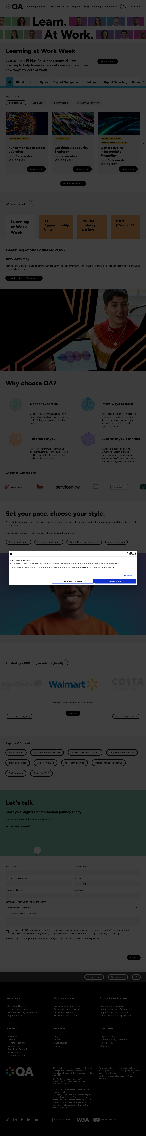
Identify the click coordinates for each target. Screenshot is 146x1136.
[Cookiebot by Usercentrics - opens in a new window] (123, 553)
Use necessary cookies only (73, 581)
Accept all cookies (115, 581)
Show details (128, 575)
